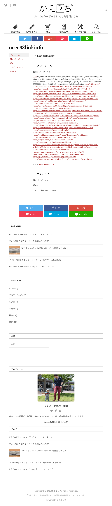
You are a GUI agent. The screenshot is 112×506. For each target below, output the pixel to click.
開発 (11, 321)
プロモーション (16, 295)
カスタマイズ (80, 28)
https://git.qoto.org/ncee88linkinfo (46, 115)
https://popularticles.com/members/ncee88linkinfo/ (52, 118)
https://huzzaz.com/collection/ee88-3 (47, 144)
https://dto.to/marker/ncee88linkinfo (74, 135)
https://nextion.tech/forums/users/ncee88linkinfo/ (81, 125)
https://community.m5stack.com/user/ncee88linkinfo (53, 108)
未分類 (12, 308)
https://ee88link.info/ (92, 84)
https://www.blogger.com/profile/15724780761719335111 (55, 103)
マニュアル (64, 28)
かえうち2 (15, 28)
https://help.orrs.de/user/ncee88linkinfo (47, 125)
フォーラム (96, 28)
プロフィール (15, 55)
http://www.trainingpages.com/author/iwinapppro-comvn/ (55, 152)
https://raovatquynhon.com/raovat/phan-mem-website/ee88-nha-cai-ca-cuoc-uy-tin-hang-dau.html (65, 145)
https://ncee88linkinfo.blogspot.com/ (72, 101)
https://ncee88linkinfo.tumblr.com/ (46, 98)
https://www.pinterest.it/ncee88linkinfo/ (48, 159)
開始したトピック (16, 59)
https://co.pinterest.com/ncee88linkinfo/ (78, 159)
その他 (12, 288)
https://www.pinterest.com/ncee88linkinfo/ (76, 86)
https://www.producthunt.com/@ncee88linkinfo (51, 96)
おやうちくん (31, 28)
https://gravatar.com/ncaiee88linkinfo (47, 94)
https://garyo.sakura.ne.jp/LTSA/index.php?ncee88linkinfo (54, 157)
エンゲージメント (16, 67)
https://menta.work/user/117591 (81, 127)
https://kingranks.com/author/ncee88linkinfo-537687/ (53, 140)
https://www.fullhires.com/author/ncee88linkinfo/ (51, 149)
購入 (48, 28)
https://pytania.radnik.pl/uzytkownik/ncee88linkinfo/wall (54, 132)
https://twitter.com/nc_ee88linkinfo (46, 86)
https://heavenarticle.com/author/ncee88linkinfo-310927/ (54, 142)
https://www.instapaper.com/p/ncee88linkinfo (79, 94)
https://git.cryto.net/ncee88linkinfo (62, 120)
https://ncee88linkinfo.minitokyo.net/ (47, 135)
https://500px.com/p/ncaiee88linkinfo (84, 96)
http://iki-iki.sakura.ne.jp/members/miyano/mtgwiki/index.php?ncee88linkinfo (59, 153)
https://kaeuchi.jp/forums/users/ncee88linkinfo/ (51, 130)
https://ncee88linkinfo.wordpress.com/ (81, 91)
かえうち (55, 490)
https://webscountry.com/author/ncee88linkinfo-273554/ (54, 137)
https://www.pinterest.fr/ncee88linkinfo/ (48, 106)
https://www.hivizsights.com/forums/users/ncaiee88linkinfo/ (55, 123)
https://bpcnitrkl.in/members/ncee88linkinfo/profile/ (79, 115)
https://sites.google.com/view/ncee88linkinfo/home (78, 98)
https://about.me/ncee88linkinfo (45, 101)
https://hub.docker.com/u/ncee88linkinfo (87, 110)
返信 (11, 63)
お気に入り (14, 71)
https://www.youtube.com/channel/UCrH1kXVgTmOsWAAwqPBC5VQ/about (61, 89)
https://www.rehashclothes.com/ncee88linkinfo (50, 127)
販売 (11, 315)
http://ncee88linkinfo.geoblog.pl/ (84, 147)
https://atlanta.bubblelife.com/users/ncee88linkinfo (52, 110)
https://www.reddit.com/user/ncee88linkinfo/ (50, 91)
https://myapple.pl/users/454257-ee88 (77, 106)
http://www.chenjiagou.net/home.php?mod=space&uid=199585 (57, 113)
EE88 (35, 77)
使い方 (12, 301)
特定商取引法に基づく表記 (56, 422)
